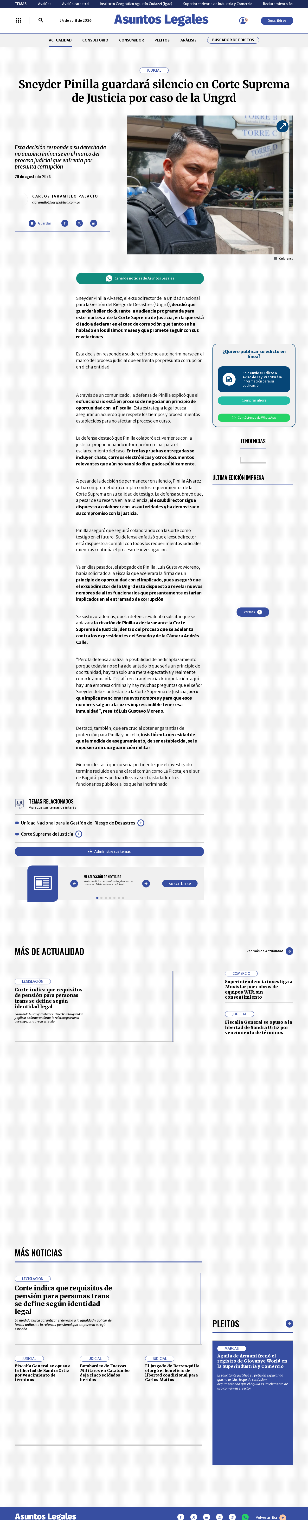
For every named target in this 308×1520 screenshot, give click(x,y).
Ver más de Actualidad (269, 951)
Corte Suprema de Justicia (47, 834)
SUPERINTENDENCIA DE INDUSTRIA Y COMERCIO (176, 1469)
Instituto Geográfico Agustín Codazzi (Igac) (136, 4)
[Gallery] (110, 880)
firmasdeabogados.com (188, 1499)
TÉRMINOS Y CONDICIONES (124, 1456)
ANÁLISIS (188, 40)
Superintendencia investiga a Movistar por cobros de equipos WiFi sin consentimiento (258, 989)
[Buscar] (41, 21)
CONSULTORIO (95, 40)
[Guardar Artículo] (40, 223)
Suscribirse (277, 20)
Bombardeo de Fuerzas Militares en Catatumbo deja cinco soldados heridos (104, 1225)
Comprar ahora (254, 400)
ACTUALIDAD (60, 40)
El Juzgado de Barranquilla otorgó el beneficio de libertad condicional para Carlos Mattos (172, 1225)
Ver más (253, 612)
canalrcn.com (238, 1499)
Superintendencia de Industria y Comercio (217, 4)
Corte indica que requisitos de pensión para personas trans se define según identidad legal (49, 998)
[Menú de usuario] (243, 20)
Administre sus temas (109, 851)
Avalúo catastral (75, 4)
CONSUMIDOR (131, 40)
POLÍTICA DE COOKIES (119, 1469)
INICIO (20, 1433)
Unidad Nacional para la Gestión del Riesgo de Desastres (78, 823)
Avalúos (44, 4)
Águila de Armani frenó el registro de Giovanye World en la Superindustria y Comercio (252, 1213)
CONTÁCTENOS (115, 1435)
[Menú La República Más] (18, 21)
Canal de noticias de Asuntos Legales (140, 278)
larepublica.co (32, 1499)
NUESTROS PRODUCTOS (121, 1446)
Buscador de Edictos (233, 40)
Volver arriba (271, 1370)
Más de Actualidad (49, 951)
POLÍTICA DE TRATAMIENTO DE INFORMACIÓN (179, 1456)
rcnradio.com (277, 1499)
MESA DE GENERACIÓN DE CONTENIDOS (174, 1435)
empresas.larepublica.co (127, 1499)
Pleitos (225, 1175)
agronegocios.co (74, 1499)
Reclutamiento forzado (282, 4)
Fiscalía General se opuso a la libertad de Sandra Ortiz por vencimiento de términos (258, 1027)
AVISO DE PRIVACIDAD (174, 1446)
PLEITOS (162, 40)
